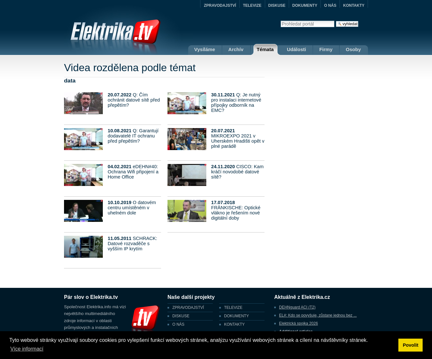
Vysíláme (204, 49)
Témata (265, 49)
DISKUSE (277, 5)
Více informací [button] (26, 349)
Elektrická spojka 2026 (298, 323)
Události (296, 49)
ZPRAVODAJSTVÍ (220, 5)
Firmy (325, 49)
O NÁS (330, 5)
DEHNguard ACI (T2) (297, 307)
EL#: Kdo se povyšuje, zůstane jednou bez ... (318, 315)
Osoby (353, 49)
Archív (235, 49)
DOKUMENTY (304, 5)
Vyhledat (280, 20)
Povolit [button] (410, 345)
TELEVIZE (252, 5)
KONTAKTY (353, 5)
